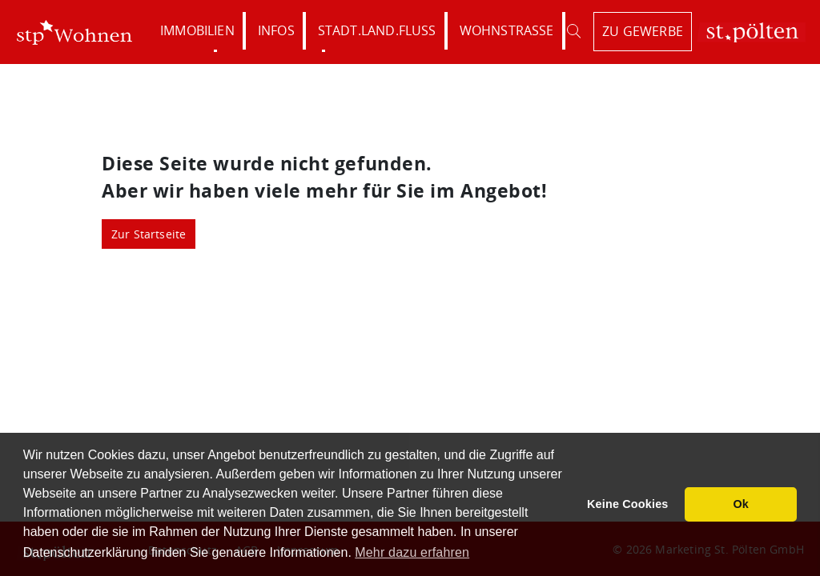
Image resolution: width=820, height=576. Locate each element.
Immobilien (197, 30)
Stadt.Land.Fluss (377, 30)
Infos (276, 30)
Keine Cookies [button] (628, 504)
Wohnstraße (507, 30)
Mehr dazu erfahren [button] (412, 552)
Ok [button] (741, 504)
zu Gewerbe (642, 31)
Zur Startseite (149, 234)
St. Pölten (751, 32)
